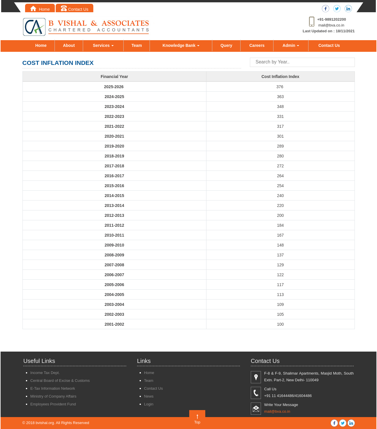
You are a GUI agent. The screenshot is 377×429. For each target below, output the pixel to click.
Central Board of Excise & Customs (60, 380)
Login (148, 404)
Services (103, 45)
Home (40, 9)
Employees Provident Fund (53, 404)
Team (136, 45)
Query (226, 45)
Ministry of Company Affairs (53, 396)
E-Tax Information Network (52, 388)
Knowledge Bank (181, 45)
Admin (291, 45)
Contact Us (74, 9)
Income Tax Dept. (45, 372)
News (149, 396)
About (69, 45)
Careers (256, 45)
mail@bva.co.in (331, 25)
